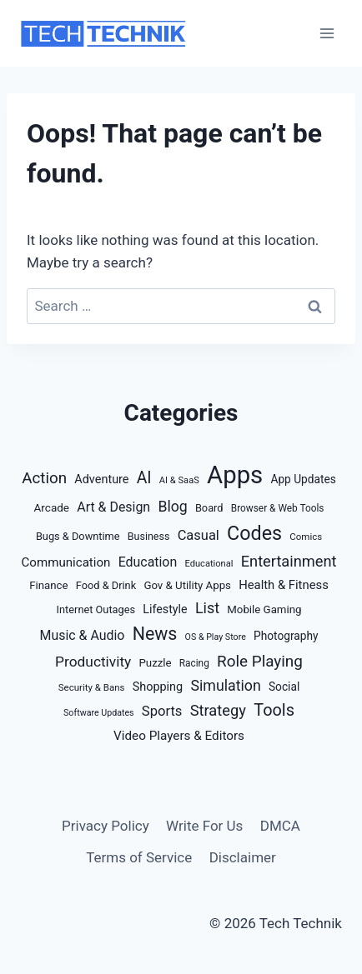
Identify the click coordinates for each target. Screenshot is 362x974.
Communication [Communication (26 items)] (66, 562)
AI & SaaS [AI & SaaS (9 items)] (179, 480)
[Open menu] (326, 33)
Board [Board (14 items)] (209, 508)
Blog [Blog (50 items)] (172, 506)
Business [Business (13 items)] (149, 536)
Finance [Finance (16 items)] (48, 585)
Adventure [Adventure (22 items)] (101, 479)
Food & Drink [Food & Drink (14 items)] (106, 585)
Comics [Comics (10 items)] (305, 536)
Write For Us (204, 825)
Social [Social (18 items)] (284, 686)
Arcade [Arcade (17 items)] (52, 507)
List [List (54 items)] (207, 608)
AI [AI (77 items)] (144, 477)
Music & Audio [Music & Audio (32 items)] (82, 635)
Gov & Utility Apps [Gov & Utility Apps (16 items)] (187, 585)
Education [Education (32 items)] (148, 562)
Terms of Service (139, 857)
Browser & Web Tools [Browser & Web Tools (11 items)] (277, 508)
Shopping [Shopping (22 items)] (158, 687)
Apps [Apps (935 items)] (235, 475)
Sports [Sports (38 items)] (162, 711)
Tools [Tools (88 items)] (274, 710)
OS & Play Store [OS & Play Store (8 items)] (215, 637)
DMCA (280, 825)
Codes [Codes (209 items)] (254, 533)
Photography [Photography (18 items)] (286, 635)
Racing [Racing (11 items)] (194, 663)
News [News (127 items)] (155, 633)
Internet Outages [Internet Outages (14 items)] (96, 609)
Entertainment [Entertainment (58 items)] (289, 561)
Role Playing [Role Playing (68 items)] (260, 661)
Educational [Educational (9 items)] (208, 563)
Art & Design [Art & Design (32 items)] (113, 507)
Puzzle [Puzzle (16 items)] (154, 663)
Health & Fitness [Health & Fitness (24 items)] (284, 584)
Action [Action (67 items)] (44, 478)
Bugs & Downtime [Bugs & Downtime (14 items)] (78, 536)
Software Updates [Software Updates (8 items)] (98, 712)
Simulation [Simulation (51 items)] (225, 685)
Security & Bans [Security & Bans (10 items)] (91, 687)
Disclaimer (242, 857)
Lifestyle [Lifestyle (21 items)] (165, 609)
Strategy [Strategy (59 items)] (218, 710)
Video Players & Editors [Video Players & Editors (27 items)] (178, 735)
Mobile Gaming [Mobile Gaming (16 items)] (264, 609)
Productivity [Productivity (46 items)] (93, 661)
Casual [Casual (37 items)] (198, 535)
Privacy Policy (105, 825)
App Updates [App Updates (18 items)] (302, 479)
